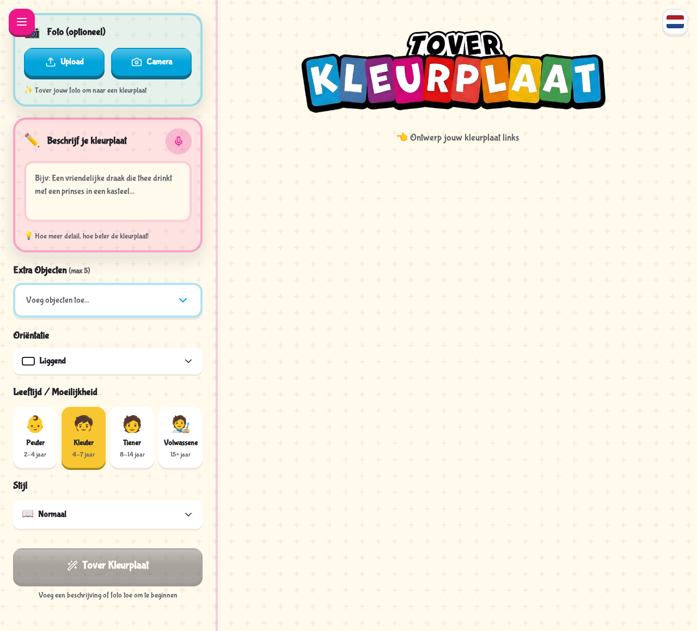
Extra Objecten (51, 270)
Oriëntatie (31, 336)
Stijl (20, 486)
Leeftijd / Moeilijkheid (55, 392)
